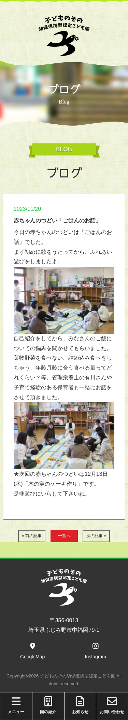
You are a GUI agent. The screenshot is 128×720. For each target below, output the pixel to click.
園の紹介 (48, 705)
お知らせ (80, 705)
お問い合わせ (112, 705)
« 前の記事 (32, 535)
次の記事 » (96, 535)
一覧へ (64, 535)
